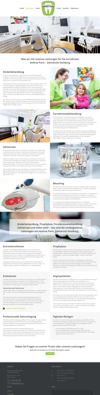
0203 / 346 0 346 (16, 380)
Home (9, 391)
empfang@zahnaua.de (17, 383)
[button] (25, 308)
